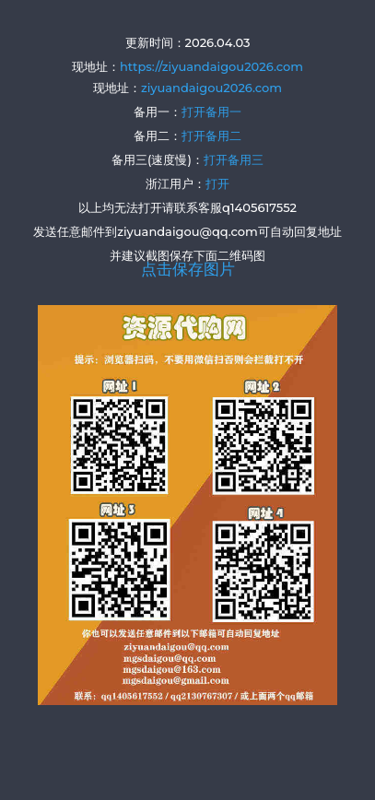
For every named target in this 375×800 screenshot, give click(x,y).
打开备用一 (211, 111)
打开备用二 (211, 135)
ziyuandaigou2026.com (211, 87)
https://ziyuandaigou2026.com (211, 66)
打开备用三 (234, 159)
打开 (217, 183)
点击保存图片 (188, 269)
